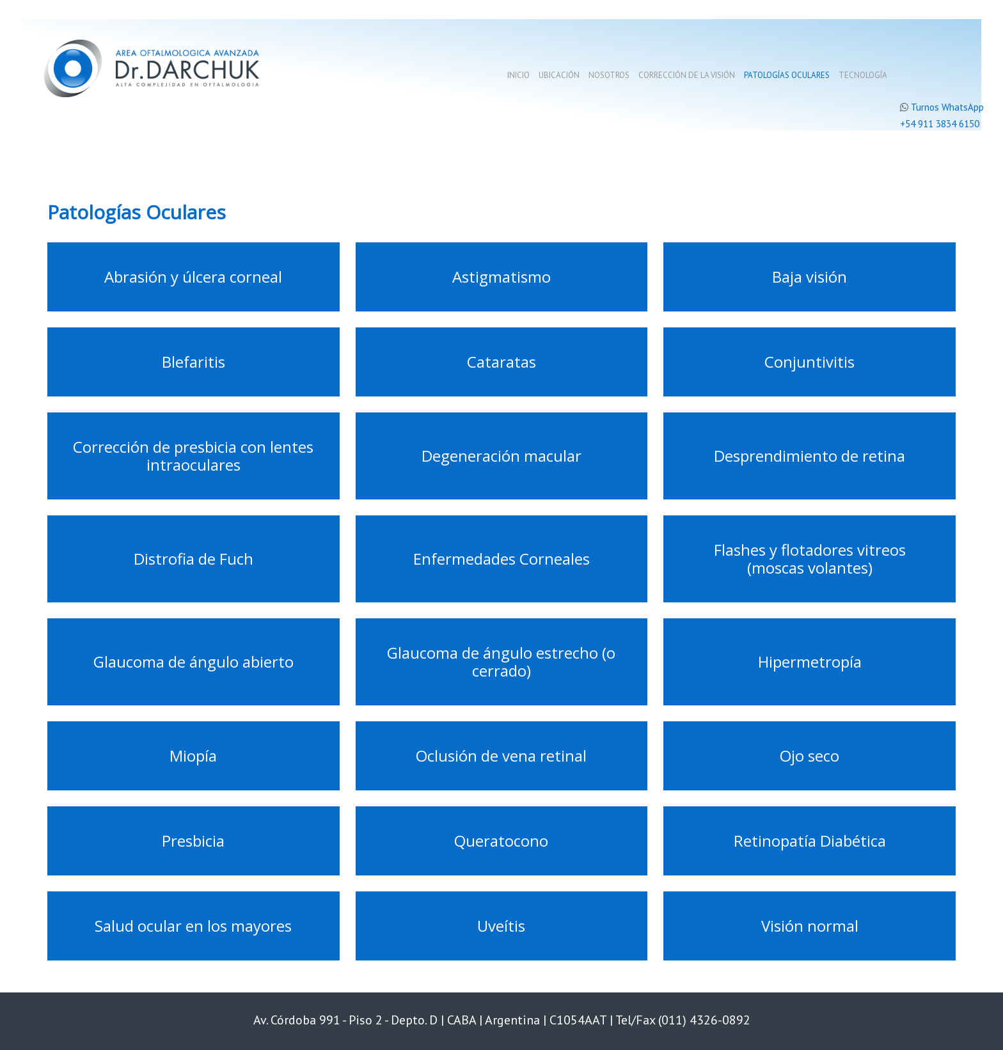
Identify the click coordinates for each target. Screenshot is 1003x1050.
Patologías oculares (787, 75)
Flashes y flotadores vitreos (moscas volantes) (810, 558)
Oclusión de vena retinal (501, 755)
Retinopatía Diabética (810, 840)
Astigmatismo (501, 276)
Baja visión (809, 276)
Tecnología (863, 75)
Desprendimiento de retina (809, 455)
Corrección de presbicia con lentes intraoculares (193, 455)
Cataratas (501, 361)
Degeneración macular (501, 455)
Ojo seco (809, 755)
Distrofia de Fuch (193, 558)
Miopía (193, 755)
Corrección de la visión (686, 75)
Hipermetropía (810, 661)
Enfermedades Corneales (501, 558)
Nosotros (608, 75)
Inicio (518, 75)
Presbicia (193, 840)
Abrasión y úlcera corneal (193, 276)
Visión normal (809, 925)
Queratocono (501, 840)
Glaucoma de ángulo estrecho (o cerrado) (501, 661)
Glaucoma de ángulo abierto (193, 661)
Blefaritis (193, 361)
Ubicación (559, 75)
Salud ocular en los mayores (193, 925)
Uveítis (501, 925)
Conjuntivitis (809, 361)
